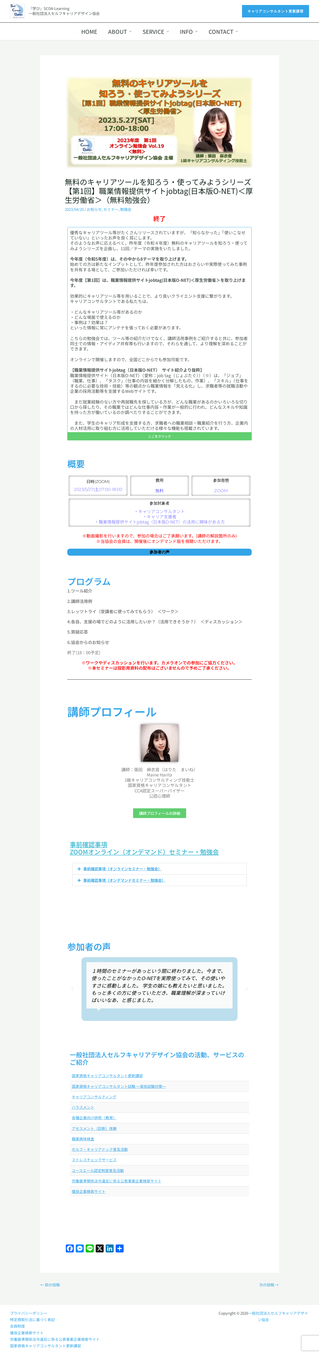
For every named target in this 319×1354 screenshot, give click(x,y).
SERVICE (153, 31)
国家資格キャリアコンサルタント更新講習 (107, 1075)
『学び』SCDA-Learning (49, 8)
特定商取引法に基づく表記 (32, 1319)
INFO (186, 31)
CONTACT (221, 31)
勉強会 (125, 209)
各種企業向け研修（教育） (94, 1117)
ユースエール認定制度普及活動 (98, 1170)
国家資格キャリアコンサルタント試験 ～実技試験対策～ (119, 1086)
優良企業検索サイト (88, 1191)
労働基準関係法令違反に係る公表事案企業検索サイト (116, 1180)
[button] (275, 11)
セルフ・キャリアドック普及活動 (100, 1149)
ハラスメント (83, 1107)
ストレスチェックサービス (94, 1159)
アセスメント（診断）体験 (94, 1128)
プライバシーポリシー (28, 1313)
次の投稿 (269, 1284)
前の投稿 (50, 1284)
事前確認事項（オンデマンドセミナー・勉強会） (124, 880)
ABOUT (117, 31)
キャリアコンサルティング (94, 1096)
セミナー (110, 209)
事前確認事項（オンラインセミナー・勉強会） (122, 868)
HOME (89, 31)
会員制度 (17, 1326)
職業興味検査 (83, 1138)
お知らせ (94, 209)
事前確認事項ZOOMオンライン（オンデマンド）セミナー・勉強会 (144, 848)
